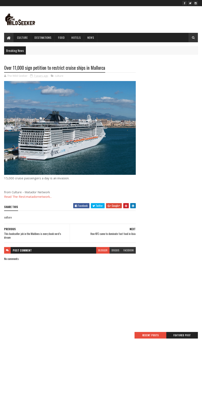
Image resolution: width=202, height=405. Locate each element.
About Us (75, 371)
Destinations (42, 37)
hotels (76, 37)
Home (73, 342)
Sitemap (74, 361)
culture (22, 37)
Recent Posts (154, 71)
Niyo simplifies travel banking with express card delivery (171, 366)
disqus (113, 248)
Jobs (72, 366)
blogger (100, 248)
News (90, 37)
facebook (126, 248)
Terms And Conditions (82, 347)
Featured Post (183, 71)
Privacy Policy (77, 352)
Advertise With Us (79, 356)
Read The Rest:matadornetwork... (28, 195)
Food (61, 37)
